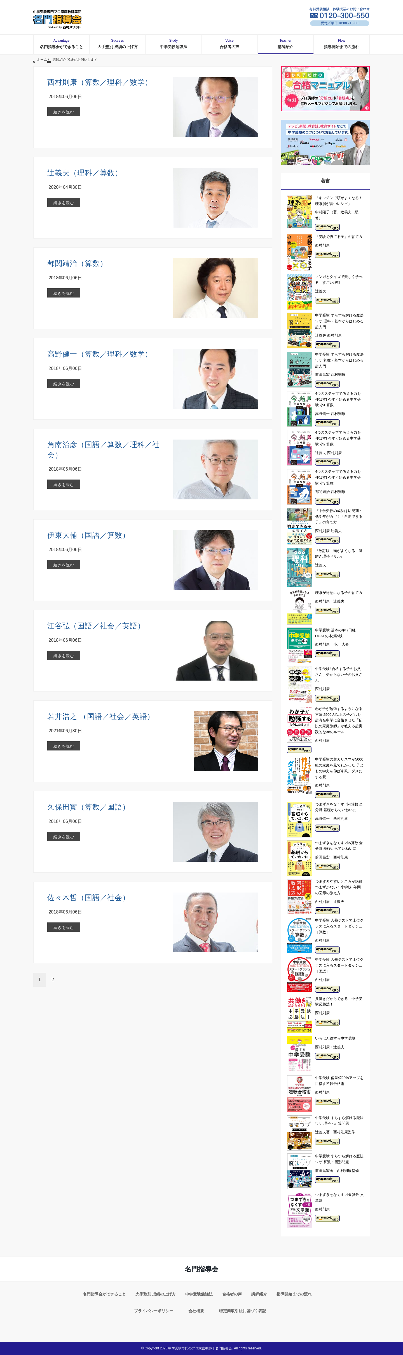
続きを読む (63, 112)
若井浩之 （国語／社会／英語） (100, 716)
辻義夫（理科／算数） (84, 173)
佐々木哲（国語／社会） (88, 897)
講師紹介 (285, 44)
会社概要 (196, 1311)
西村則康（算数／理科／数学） (99, 82)
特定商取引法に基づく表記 (242, 1311)
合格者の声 (229, 44)
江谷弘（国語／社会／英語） (96, 626)
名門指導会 (201, 1269)
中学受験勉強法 (173, 44)
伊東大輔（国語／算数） (88, 535)
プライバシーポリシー (153, 1311)
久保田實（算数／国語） (88, 807)
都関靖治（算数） (77, 263)
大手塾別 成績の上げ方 (117, 44)
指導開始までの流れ (341, 44)
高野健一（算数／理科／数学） (99, 354)
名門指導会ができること (61, 44)
